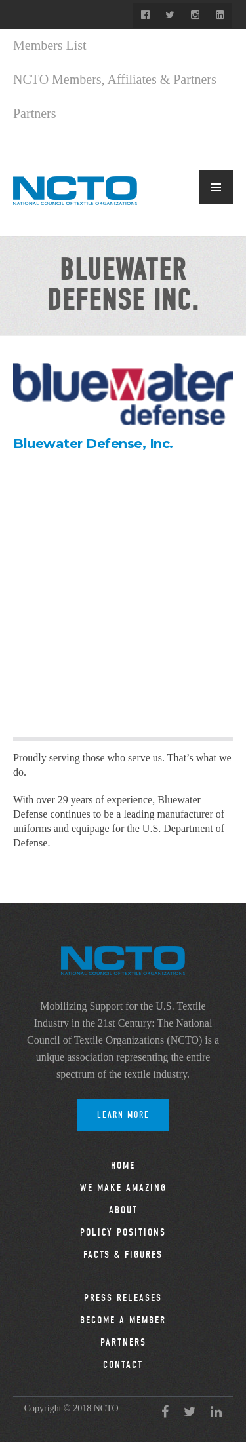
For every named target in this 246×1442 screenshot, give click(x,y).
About (123, 1210)
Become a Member (123, 1320)
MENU (216, 187)
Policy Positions (123, 1232)
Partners (34, 113)
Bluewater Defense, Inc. (93, 443)
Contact (123, 1365)
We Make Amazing (123, 1188)
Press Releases (123, 1298)
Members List (50, 45)
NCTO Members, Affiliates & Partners (114, 79)
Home (123, 1165)
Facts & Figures (123, 1255)
